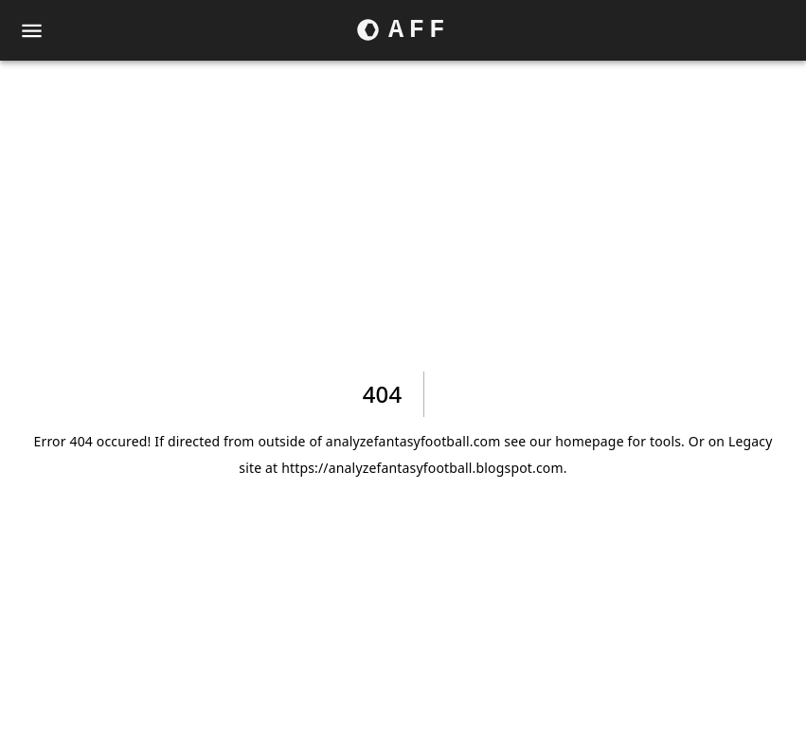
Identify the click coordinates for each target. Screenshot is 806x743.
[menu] (31, 30)
